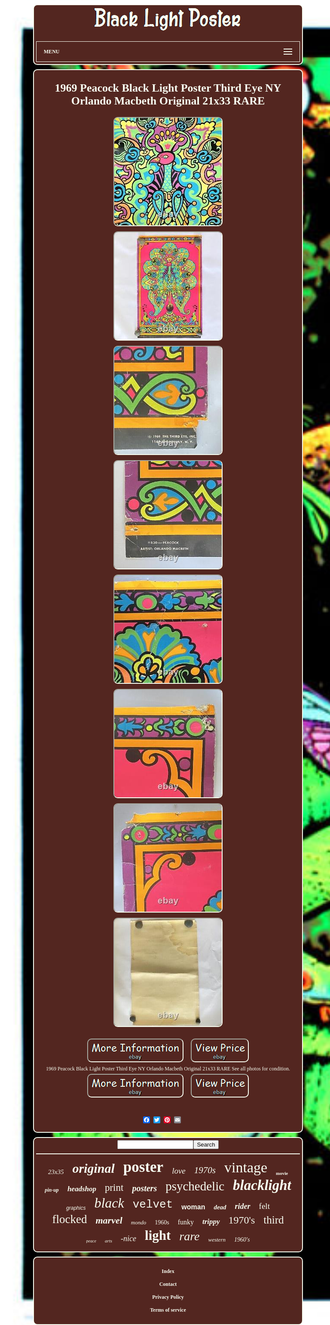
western (217, 1239)
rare (189, 1236)
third (273, 1220)
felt (264, 1206)
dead (220, 1207)
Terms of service (168, 1310)
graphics (76, 1208)
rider (243, 1206)
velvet (153, 1204)
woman (193, 1207)
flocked (69, 1219)
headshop (81, 1189)
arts (108, 1240)
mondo (138, 1222)
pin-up (52, 1190)
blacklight (262, 1185)
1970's (242, 1220)
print (114, 1187)
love (179, 1170)
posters (144, 1188)
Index (168, 1271)
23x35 (56, 1171)
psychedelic (194, 1186)
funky (186, 1222)
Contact (168, 1284)
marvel (108, 1220)
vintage (245, 1167)
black (109, 1203)
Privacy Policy (168, 1297)
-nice (128, 1238)
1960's (242, 1239)
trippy (211, 1221)
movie (282, 1173)
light (158, 1235)
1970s (205, 1170)
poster (143, 1167)
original (93, 1168)
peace (91, 1241)
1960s (162, 1222)
